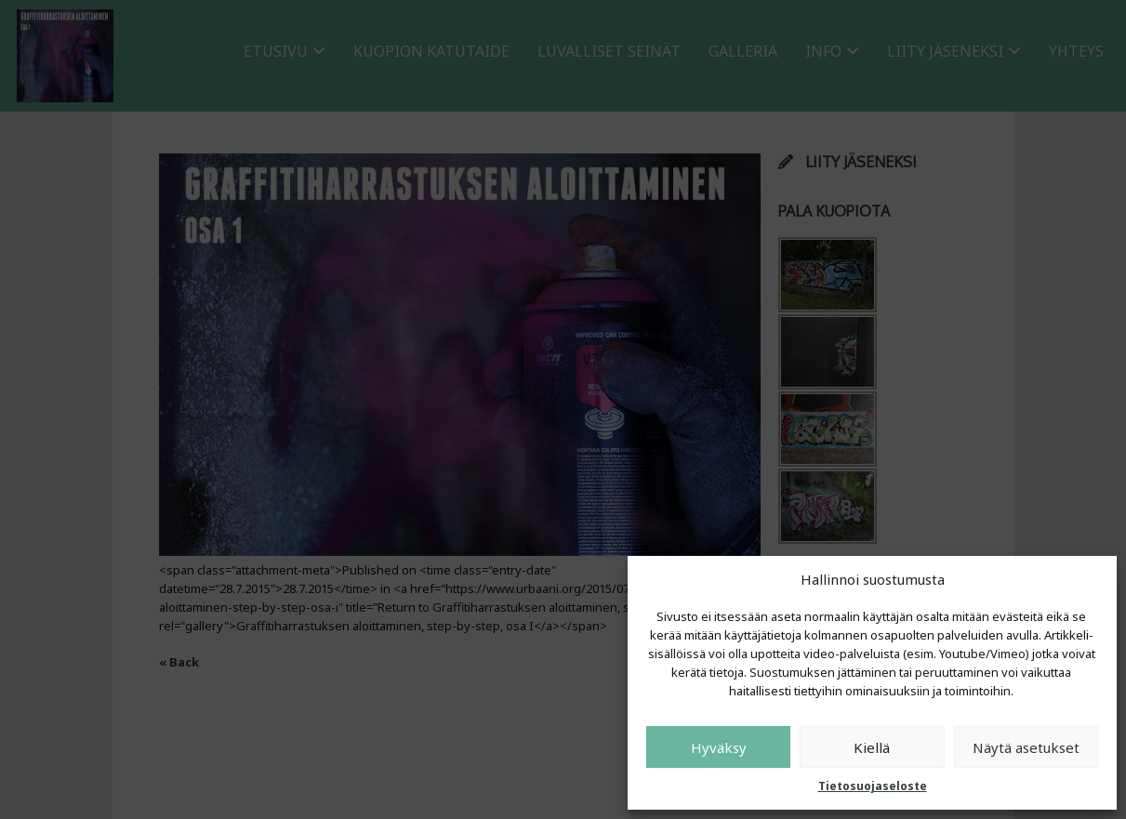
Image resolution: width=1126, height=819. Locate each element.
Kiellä (872, 747)
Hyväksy (719, 747)
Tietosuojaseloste (872, 786)
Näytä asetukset (1026, 747)
